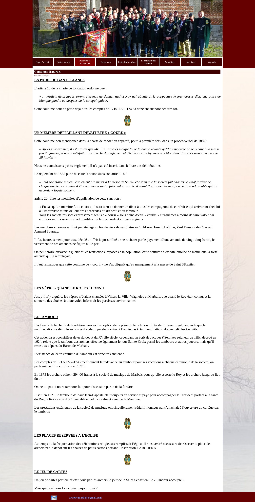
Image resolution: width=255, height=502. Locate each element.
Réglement (106, 62)
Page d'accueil (43, 62)
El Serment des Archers (148, 62)
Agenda (212, 62)
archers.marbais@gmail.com (85, 497)
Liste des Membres (127, 62)
